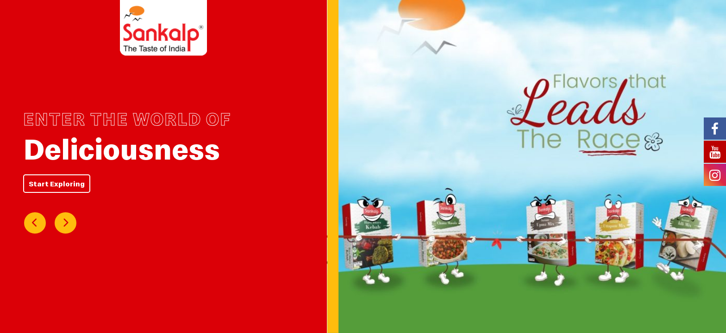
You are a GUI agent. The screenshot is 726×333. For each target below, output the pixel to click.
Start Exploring (57, 183)
